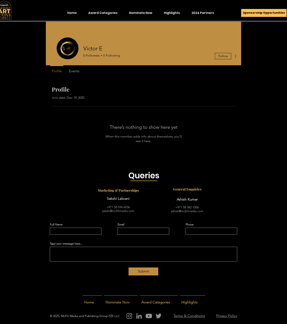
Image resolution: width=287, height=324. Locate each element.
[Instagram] (129, 316)
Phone (190, 224)
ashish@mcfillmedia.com (187, 211)
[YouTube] (149, 316)
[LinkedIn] (139, 316)
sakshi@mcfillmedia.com (118, 211)
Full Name (56, 224)
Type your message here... (66, 243)
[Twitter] (158, 316)
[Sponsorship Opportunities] (264, 13)
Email (121, 224)
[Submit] (143, 271)
